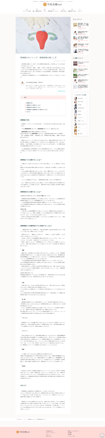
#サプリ (79, 64)
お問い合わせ (64, 10)
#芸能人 (79, 77)
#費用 (79, 46)
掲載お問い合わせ (72, 10)
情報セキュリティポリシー (73, 431)
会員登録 (70, 434)
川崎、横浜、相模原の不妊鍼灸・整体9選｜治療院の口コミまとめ (83, 38)
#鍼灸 (79, 40)
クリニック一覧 (71, 436)
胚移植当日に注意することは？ (34, 107)
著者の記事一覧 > (61, 90)
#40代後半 (80, 88)
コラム (44, 10)
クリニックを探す (27, 10)
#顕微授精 (80, 34)
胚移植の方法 (29, 103)
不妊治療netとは (49, 431)
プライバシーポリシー (50, 432)
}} (73, 62)
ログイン (80, 10)
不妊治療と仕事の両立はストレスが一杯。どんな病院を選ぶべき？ (83, 50)
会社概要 (70, 432)
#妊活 (79, 41)
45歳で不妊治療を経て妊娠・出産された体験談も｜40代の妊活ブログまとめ (83, 86)
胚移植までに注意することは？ (34, 105)
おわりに (28, 112)
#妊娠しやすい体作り (84, 40)
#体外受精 (80, 28)
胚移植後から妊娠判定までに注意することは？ (38, 110)
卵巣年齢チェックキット (53, 10)
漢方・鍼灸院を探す (37, 10)
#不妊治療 (84, 28)
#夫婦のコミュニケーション (83, 66)
